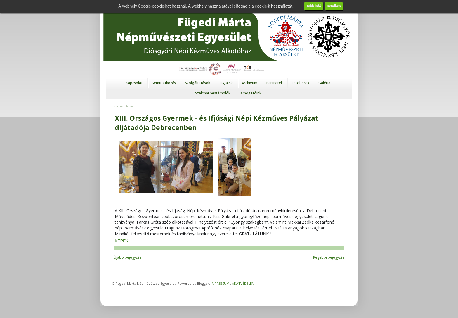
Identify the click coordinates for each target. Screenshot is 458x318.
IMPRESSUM (220, 283)
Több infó (313, 6)
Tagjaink (226, 83)
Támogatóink (250, 93)
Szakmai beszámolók (212, 93)
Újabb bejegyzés (127, 257)
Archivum (249, 83)
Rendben (334, 6)
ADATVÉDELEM (243, 283)
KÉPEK (122, 240)
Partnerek (274, 83)
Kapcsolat (134, 83)
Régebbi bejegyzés (328, 257)
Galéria (324, 83)
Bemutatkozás (164, 83)
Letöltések (300, 83)
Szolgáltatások (197, 83)
